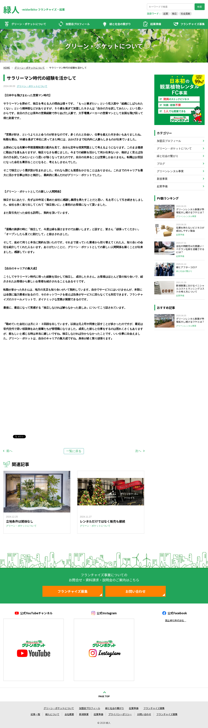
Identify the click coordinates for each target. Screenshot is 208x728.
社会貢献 (185, 13)
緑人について (52, 714)
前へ (9, 451)
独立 (174, 13)
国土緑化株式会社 (175, 620)
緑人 (11, 9)
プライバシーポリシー (120, 714)
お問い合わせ (135, 591)
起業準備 (155, 24)
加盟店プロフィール (78, 24)
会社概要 (69, 714)
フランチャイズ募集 (192, 24)
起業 (165, 13)
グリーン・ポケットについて (28, 24)
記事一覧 (35, 714)
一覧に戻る (73, 451)
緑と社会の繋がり (120, 24)
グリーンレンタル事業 (170, 171)
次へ (138, 451)
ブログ (161, 163)
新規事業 (162, 178)
